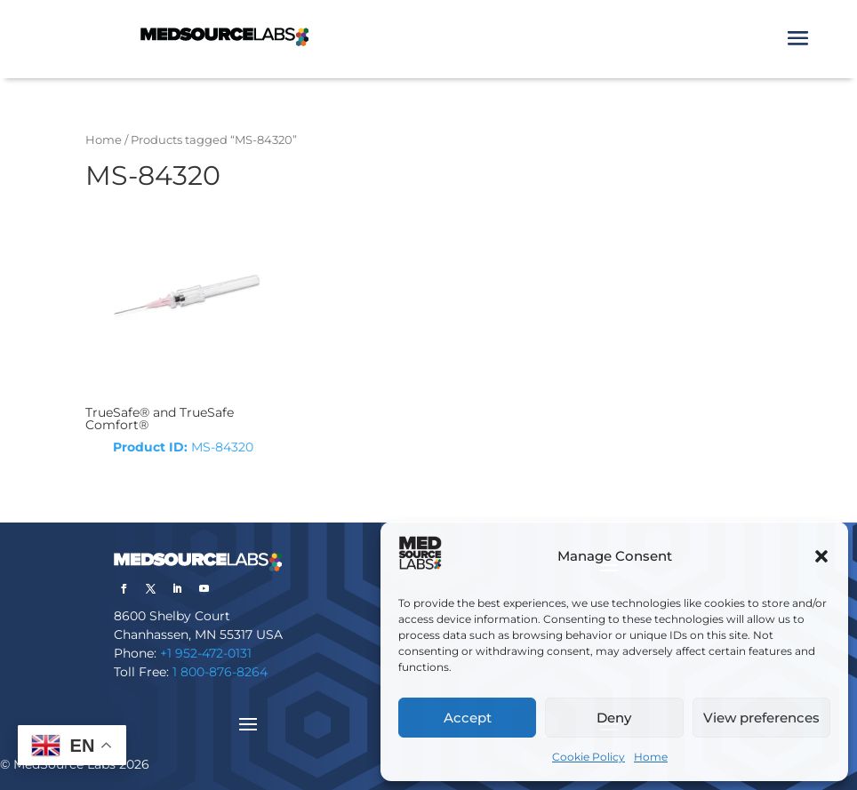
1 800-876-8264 (220, 672)
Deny (614, 717)
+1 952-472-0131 (206, 653)
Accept (468, 717)
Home (651, 756)
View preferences (761, 717)
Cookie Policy (588, 756)
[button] (821, 556)
